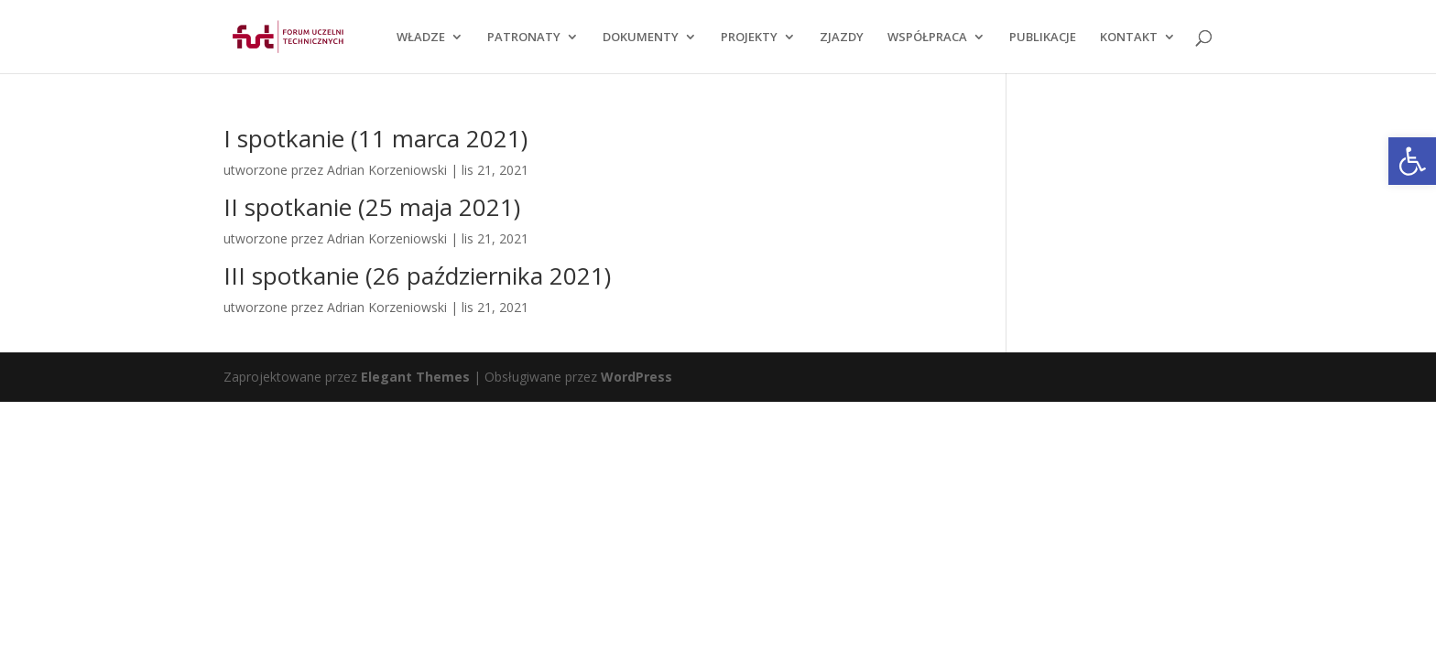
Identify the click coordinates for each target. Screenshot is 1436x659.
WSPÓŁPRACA (927, 37)
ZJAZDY (842, 37)
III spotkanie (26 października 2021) (417, 275)
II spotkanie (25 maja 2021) (371, 206)
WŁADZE (421, 37)
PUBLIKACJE (1042, 37)
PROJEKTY (749, 37)
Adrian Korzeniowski (387, 169)
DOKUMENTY (641, 37)
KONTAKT (1129, 37)
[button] (1412, 161)
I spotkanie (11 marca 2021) (375, 138)
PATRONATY (523, 37)
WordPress (636, 376)
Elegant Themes (415, 376)
